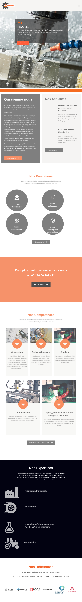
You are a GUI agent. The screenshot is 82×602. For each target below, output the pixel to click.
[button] (41, 284)
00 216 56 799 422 (43, 275)
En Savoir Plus (23, 42)
